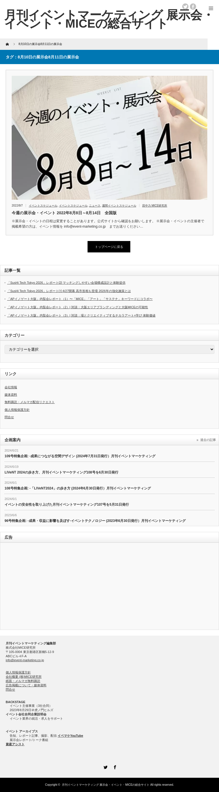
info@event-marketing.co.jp (25, 660)
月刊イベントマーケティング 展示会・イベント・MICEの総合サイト (106, 784)
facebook (193, 6)
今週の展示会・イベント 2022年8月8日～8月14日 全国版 (64, 213)
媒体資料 (11, 394)
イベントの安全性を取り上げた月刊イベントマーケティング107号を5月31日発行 (67, 505)
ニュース (94, 205)
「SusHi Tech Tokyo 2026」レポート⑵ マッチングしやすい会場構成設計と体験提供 (66, 282)
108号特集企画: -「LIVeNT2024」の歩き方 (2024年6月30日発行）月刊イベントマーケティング (78, 488)
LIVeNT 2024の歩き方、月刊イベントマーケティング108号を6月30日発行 (61, 472)
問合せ (9, 417)
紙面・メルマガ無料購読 (23, 681)
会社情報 (11, 387)
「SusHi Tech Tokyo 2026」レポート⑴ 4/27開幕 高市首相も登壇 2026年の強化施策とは (69, 291)
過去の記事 (208, 440)
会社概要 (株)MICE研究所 (24, 676)
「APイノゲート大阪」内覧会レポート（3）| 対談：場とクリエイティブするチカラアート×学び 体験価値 (81, 315)
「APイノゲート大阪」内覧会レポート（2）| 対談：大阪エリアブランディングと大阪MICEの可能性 (77, 307)
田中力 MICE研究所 (154, 205)
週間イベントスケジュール (119, 205)
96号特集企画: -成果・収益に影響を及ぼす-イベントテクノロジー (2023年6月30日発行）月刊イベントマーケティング (95, 521)
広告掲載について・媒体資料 (26, 685)
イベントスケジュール (43, 205)
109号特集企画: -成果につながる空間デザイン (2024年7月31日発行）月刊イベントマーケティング (80, 456)
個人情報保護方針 (17, 409)
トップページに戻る (109, 246)
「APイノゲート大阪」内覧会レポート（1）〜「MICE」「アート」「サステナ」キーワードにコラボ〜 (80, 299)
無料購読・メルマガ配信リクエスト (30, 402)
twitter (185, 6)
